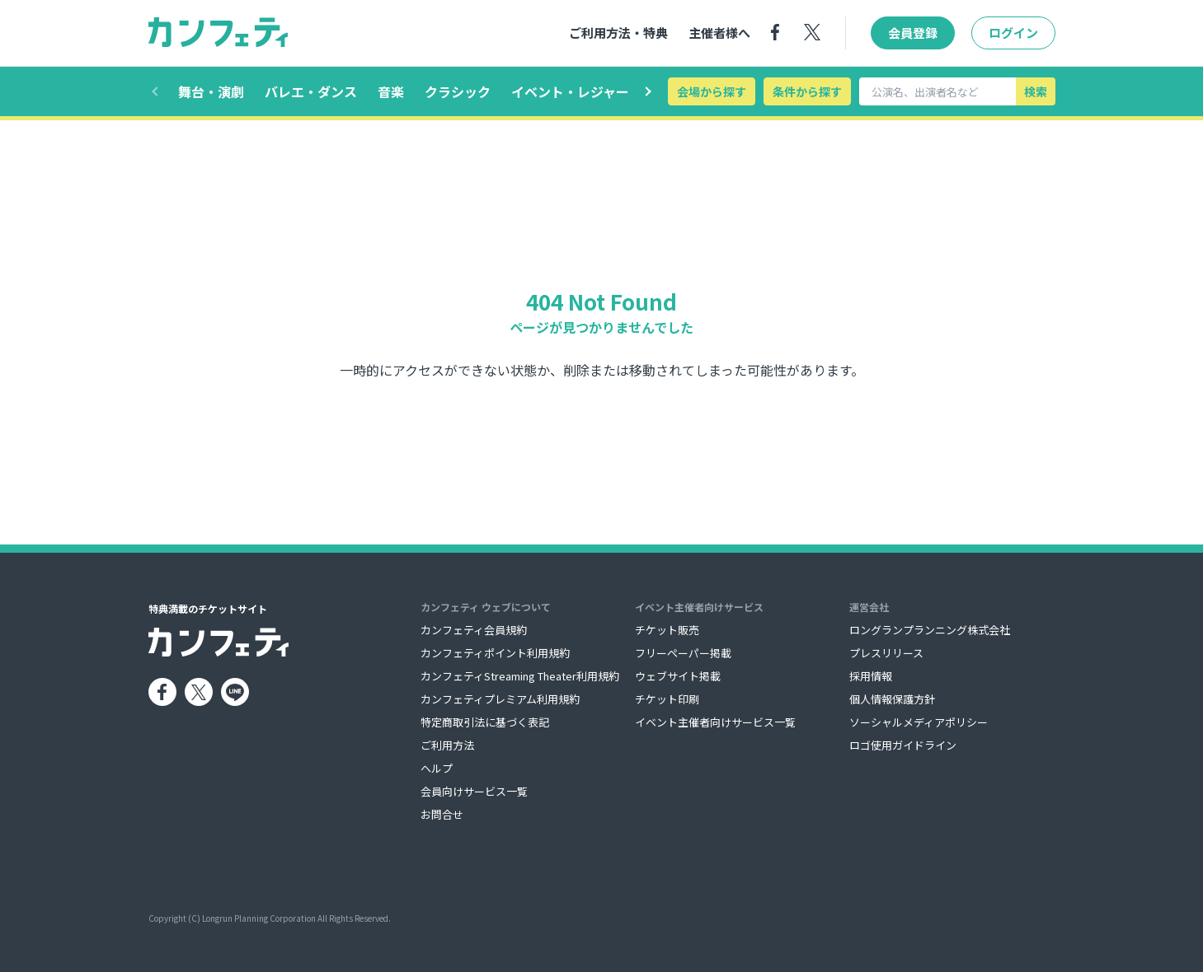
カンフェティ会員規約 (474, 630)
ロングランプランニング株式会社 (929, 630)
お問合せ (442, 814)
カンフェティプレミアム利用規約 (500, 699)
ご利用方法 (447, 745)
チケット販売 (667, 630)
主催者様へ (719, 33)
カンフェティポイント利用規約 (495, 653)
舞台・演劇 (211, 91)
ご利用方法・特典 (618, 33)
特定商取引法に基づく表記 (485, 722)
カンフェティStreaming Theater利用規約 (520, 676)
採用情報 (870, 676)
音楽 (391, 91)
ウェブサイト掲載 (678, 676)
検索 (1035, 91)
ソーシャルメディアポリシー (918, 722)
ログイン (1013, 33)
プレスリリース (886, 653)
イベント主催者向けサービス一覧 (715, 722)
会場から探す (711, 91)
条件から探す (807, 91)
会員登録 (912, 33)
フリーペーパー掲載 (683, 653)
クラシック (458, 91)
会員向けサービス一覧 (474, 791)
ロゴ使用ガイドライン (902, 745)
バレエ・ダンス (311, 91)
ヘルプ (437, 768)
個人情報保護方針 (892, 699)
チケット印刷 (667, 699)
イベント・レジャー (570, 91)
